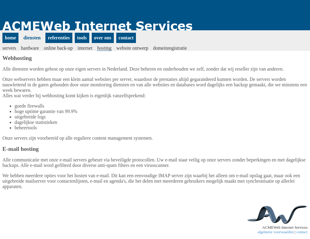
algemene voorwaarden (276, 232)
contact (302, 232)
